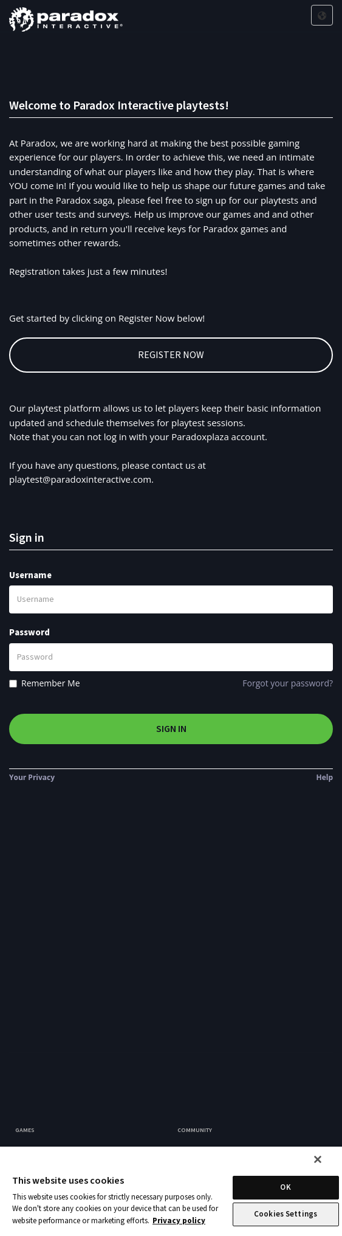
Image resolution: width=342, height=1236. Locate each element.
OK (285, 1187)
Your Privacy (32, 777)
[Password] (171, 657)
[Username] (171, 599)
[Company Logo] (66, 16)
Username (30, 575)
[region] (171, 1191)
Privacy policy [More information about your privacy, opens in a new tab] (178, 1220)
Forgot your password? (287, 683)
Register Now (171, 355)
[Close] (317, 1159)
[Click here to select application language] (322, 16)
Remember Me (50, 683)
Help (324, 777)
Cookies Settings (285, 1214)
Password (29, 632)
